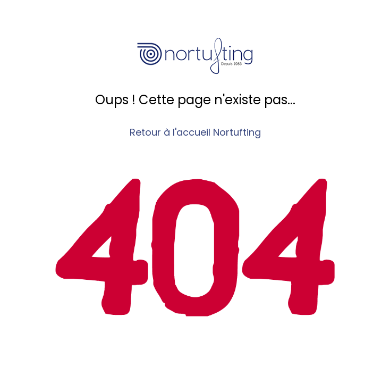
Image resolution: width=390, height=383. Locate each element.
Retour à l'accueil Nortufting (195, 132)
